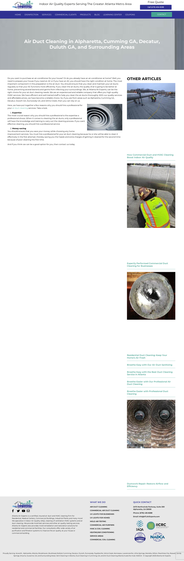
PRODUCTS (85, 15)
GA (36, 556)
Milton (154, 553)
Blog (97, 15)
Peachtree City (163, 553)
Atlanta (35, 553)
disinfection (31, 15)
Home (18, 15)
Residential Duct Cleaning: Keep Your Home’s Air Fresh (147, 356)
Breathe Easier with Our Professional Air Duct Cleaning (149, 383)
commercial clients (66, 15)
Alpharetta (27, 553)
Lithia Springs (139, 553)
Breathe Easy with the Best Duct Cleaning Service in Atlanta (149, 373)
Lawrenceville (128, 553)
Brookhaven (43, 553)
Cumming (67, 553)
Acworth (19, 553)
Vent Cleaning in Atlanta (65, 556)
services (46, 15)
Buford (59, 553)
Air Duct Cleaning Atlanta (114, 556)
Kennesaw (118, 553)
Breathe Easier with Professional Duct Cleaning (147, 392)
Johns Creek (108, 553)
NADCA (139, 556)
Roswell (173, 553)
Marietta (148, 553)
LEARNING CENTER (112, 15)
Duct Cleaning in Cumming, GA (88, 556)
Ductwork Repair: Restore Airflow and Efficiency (147, 485)
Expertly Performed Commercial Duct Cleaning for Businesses (147, 264)
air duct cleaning (20, 108)
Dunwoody (89, 553)
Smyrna (23, 556)
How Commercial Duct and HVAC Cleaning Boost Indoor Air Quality (150, 156)
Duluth (81, 553)
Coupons (130, 15)
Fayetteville (98, 553)
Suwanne (30, 556)
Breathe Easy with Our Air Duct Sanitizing (149, 365)
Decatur (75, 553)
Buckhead (52, 553)
